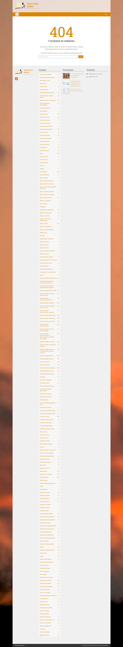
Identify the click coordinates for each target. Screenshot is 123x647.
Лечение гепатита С (49, 397)
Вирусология (49, 159)
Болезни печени (49, 135)
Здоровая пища (49, 242)
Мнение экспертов (49, 462)
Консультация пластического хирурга (49, 311)
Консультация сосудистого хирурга (49, 345)
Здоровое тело (49, 245)
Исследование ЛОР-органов (49, 260)
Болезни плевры (49, 141)
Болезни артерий (49, 108)
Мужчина (49, 465)
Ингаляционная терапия (49, 251)
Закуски (49, 236)
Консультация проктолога (49, 315)
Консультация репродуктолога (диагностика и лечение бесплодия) (49, 336)
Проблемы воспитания (49, 529)
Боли (49, 153)
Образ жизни (49, 480)
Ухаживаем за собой (49, 608)
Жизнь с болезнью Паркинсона (49, 219)
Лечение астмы (49, 383)
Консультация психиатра (49, 318)
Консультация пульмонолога (49, 325)
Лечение (49, 377)
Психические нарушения (49, 538)
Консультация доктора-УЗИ (49, 290)
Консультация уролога (49, 356)
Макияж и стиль (49, 441)
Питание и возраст (49, 504)
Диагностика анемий (49, 181)
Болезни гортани (49, 120)
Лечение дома (49, 400)
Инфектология (49, 254)
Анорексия (49, 83)
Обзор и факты (49, 477)
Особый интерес (49, 498)
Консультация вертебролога (49, 278)
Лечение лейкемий (49, 423)
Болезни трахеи (49, 144)
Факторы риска (49, 614)
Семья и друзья (49, 571)
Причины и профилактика (49, 526)
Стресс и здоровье (49, 592)
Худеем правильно (49, 626)
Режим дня (49, 553)
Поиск (80, 56)
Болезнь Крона (49, 150)
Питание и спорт (49, 507)
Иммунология (49, 248)
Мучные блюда (49, 468)
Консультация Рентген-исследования (49, 329)
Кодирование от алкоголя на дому (77, 90)
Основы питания (49, 495)
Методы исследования (49, 453)
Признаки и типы (49, 523)
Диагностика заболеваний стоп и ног (49, 187)
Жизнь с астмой (49, 216)
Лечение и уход (49, 416)
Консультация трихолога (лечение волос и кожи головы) (49, 351)
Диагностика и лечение (49, 194)
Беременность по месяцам (49, 100)
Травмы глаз (49, 601)
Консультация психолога (49, 321)
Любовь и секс (49, 438)
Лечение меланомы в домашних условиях (77, 75)
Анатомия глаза (49, 80)
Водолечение (49, 162)
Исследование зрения (49, 257)
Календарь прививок (49, 269)
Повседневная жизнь (49, 514)
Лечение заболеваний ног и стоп (49, 403)
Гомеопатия (49, 172)
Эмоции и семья (49, 632)
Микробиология (49, 459)
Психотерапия (49, 541)
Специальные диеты (49, 586)
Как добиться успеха (49, 263)
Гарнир (49, 169)
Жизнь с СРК (49, 232)
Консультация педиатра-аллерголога (49, 306)
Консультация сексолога (49, 342)
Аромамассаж (49, 89)
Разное (49, 547)
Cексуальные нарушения (49, 77)
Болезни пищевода (49, 138)
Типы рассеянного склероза (49, 595)
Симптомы (49, 574)
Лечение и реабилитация (49, 413)
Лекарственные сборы (49, 371)
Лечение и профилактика (49, 410)
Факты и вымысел (49, 617)
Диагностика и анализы (49, 191)
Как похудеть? (49, 266)
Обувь (49, 486)
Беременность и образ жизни (49, 96)
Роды (49, 556)
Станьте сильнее (49, 589)
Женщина (49, 207)
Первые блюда (49, 501)
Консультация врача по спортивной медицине (49, 286)
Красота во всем (49, 362)
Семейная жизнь (49, 568)
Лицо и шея (49, 432)
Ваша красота (49, 156)
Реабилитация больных (49, 550)
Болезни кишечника (49, 129)
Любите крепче (49, 435)
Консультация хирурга (49, 359)
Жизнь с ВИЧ (49, 223)
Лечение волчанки (49, 394)
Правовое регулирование (49, 520)
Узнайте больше (49, 605)
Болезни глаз (49, 114)
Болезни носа (49, 132)
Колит (49, 275)
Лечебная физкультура (49, 374)
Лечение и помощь (49, 407)
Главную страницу (59, 53)
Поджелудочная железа (49, 517)
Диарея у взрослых (49, 201)
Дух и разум (49, 204)
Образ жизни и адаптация (49, 483)
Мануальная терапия (49, 444)
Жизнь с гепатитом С (49, 226)
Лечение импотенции (49, 419)
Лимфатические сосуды (49, 429)
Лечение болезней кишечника (49, 389)
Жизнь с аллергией (49, 213)
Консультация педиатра (49, 303)
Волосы (49, 166)
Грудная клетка (49, 175)
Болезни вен (49, 111)
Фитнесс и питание (49, 623)
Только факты (49, 598)
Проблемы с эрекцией (49, 535)
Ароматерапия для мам (49, 92)
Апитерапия (49, 86)
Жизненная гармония (49, 210)
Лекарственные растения (49, 368)
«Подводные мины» (49, 74)
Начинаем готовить (49, 474)
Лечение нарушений (49, 426)
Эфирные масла (49, 635)
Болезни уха (49, 147)
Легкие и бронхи (49, 365)
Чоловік (49, 629)
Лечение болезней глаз (49, 386)
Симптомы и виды (49, 580)
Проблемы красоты (49, 532)
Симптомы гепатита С (49, 577)
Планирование (49, 510)
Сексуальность (49, 565)
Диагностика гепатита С (49, 184)
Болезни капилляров (49, 126)
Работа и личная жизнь (49, 544)
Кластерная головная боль (49, 272)
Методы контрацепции (49, 456)
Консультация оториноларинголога (49, 299)
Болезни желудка (49, 123)
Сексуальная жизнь (49, 559)
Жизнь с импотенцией (49, 229)
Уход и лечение (49, 611)
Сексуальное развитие (49, 562)
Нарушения (49, 471)
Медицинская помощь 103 (49, 450)
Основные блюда (49, 492)
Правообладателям (20, 645)
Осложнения (49, 489)
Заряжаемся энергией (49, 239)
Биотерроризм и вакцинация (49, 104)
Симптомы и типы (49, 583)
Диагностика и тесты (49, 197)
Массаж (49, 447)
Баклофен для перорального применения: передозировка (76, 83)
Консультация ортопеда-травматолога (49, 294)
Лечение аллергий (49, 380)
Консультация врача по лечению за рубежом (49, 282)
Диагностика (49, 178)
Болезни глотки (49, 117)
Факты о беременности (49, 620)
